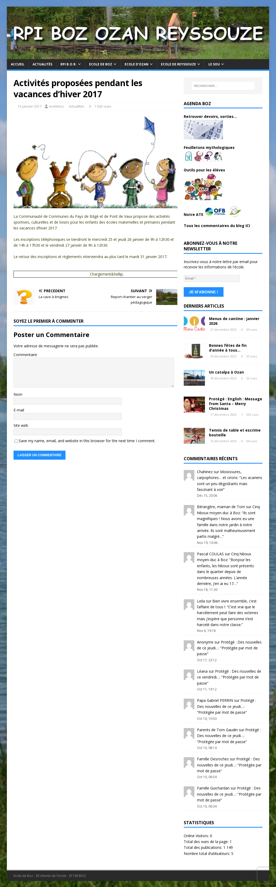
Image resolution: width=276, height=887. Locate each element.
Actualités (42, 64)
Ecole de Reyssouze (178, 64)
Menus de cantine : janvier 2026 (234, 320)
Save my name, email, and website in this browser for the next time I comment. (87, 440)
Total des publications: (203, 846)
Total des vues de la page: (207, 841)
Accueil (17, 64)
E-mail (19, 410)
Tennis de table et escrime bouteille (235, 432)
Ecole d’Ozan (136, 64)
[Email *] (212, 278)
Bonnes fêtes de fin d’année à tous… (228, 347)
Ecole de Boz (100, 64)
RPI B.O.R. (68, 64)
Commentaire (25, 354)
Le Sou (214, 64)
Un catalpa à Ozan (226, 371)
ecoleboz (56, 106)
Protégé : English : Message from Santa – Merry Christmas (235, 403)
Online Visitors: (197, 835)
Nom (18, 394)
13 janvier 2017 (29, 106)
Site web (21, 425)
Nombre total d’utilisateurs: (207, 852)
